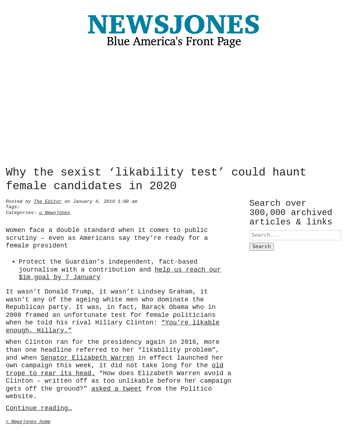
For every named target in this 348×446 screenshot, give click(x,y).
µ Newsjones (54, 212)
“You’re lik (182, 322)
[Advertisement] (174, 109)
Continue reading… (39, 407)
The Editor (48, 200)
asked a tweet (116, 388)
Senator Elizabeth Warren (87, 357)
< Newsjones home (28, 421)
